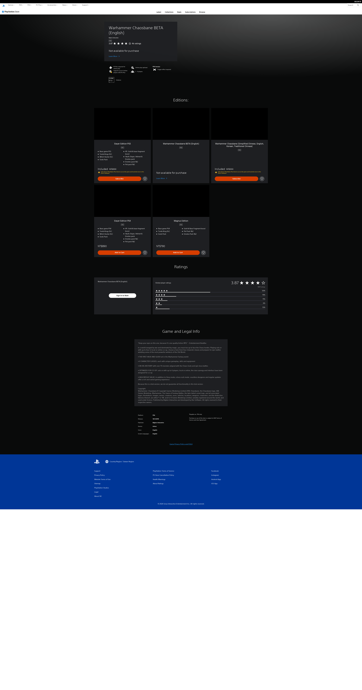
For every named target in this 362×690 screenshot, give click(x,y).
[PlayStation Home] (3, 5)
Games (10, 5)
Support (85, 5)
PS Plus (38, 5)
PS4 (28, 5)
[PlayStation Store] (11, 9)
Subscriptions (190, 10)
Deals (179, 10)
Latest (158, 10)
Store (74, 5)
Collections (169, 10)
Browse (202, 10)
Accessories (51, 5)
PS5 (20, 5)
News (64, 5)
